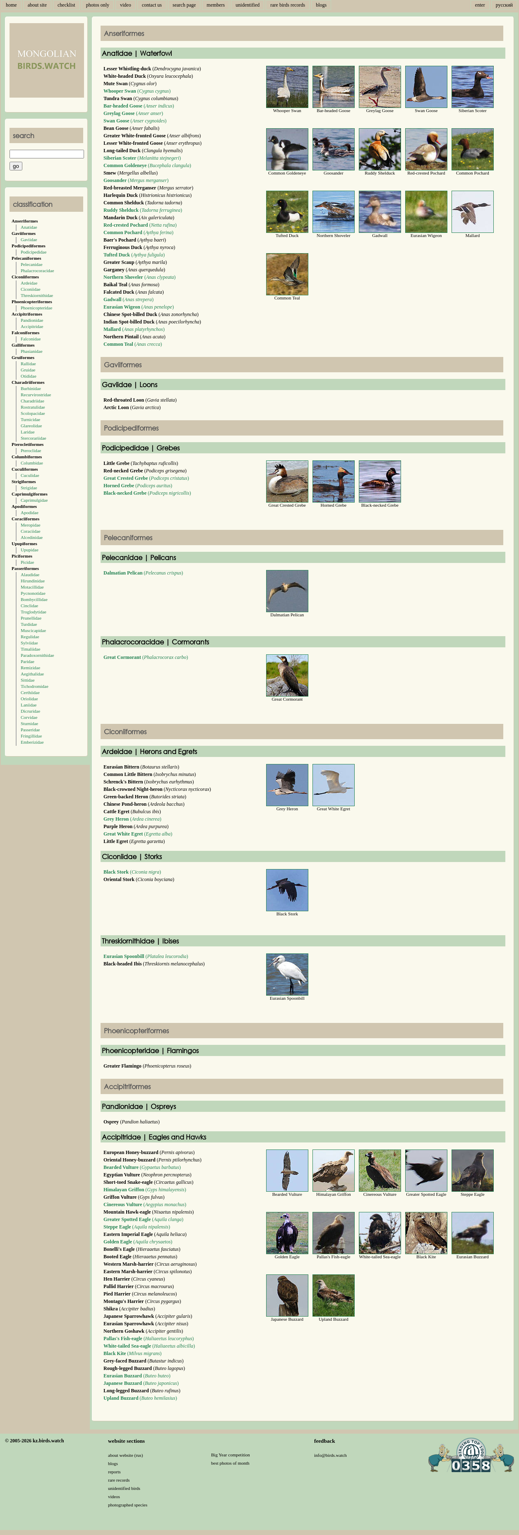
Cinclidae (29, 605)
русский (504, 5)
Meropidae (31, 524)
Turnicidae (30, 419)
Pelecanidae (32, 264)
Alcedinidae (32, 537)
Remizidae (30, 667)
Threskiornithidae (37, 295)
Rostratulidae (33, 407)
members (216, 5)
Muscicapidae (33, 630)
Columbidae (32, 462)
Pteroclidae (31, 450)
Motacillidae (32, 586)
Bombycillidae (34, 599)
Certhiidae (30, 692)
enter (480, 5)
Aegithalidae (32, 673)
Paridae (27, 661)
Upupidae (29, 549)
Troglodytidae (33, 611)
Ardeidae (29, 282)
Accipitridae (32, 326)
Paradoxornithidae (37, 655)
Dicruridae (30, 711)
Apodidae (29, 512)
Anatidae (29, 227)
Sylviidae (29, 642)
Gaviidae (29, 239)
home (11, 5)
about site (37, 5)
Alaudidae (30, 574)
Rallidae (28, 363)
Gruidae (28, 369)
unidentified (247, 5)
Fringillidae (31, 735)
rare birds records (287, 5)
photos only (97, 5)
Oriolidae (29, 698)
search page (184, 5)
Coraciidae (31, 531)
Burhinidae (31, 388)
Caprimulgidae (34, 500)
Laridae (28, 431)
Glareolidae (31, 425)
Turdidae (29, 624)
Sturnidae (29, 723)
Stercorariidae (33, 438)
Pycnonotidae (33, 593)
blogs (321, 5)
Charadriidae (32, 400)
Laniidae (28, 704)
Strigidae (29, 487)
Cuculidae (30, 475)
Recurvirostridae (36, 394)
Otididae (28, 376)
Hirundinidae (33, 580)
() (137, 91)
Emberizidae (32, 742)
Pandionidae (32, 320)
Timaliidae (30, 649)
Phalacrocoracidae (37, 270)
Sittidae (28, 680)
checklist (66, 5)
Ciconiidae (31, 289)
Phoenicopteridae (36, 307)
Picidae (27, 562)
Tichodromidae (34, 686)
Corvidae (29, 717)
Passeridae (30, 729)
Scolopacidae (33, 413)
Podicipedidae (33, 251)
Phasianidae (32, 351)
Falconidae (31, 338)
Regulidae (30, 636)
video (125, 5)
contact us (152, 5)
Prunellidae (31, 617)
